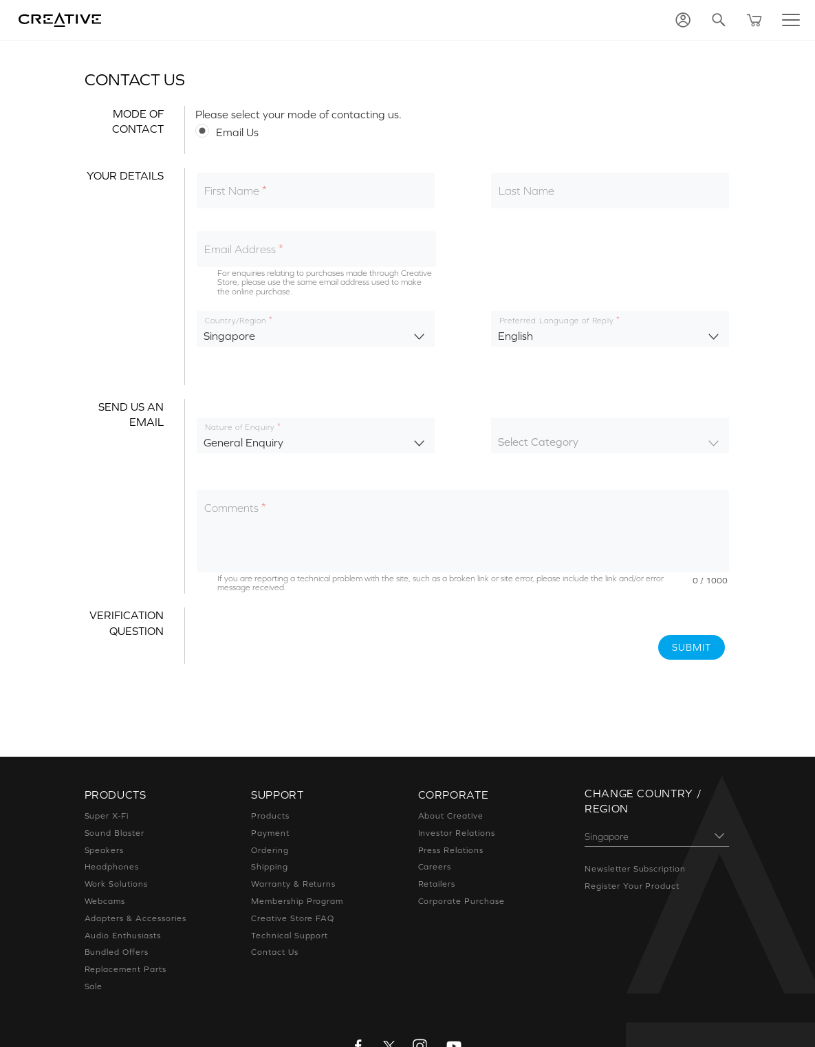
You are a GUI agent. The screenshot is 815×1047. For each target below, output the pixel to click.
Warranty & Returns (293, 884)
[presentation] (299, 634)
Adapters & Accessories (135, 918)
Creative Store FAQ (292, 918)
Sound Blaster (114, 833)
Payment (270, 833)
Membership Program (297, 901)
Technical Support (289, 935)
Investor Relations (456, 833)
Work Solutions (116, 884)
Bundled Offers (117, 952)
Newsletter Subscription (635, 869)
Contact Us (274, 952)
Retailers (437, 884)
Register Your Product (632, 886)
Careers (435, 867)
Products (270, 816)
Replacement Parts (125, 969)
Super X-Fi (107, 816)
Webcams (105, 901)
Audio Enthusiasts (123, 935)
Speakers (104, 850)
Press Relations (450, 850)
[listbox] (316, 329)
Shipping (269, 867)
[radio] (462, 131)
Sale (94, 986)
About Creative (450, 816)
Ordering (270, 850)
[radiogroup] (462, 131)
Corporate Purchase (461, 901)
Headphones (112, 867)
